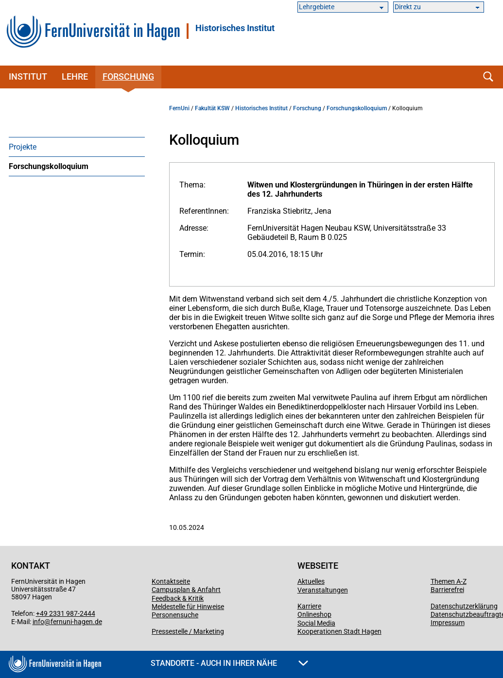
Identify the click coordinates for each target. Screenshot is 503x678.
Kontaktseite (171, 581)
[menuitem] (77, 146)
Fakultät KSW (212, 108)
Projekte (22, 147)
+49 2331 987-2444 (65, 613)
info (38, 622)
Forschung (128, 76)
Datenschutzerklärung (464, 606)
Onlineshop (314, 614)
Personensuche (175, 615)
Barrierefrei (447, 589)
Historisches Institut (235, 28)
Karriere (309, 606)
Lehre (75, 76)
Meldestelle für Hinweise (188, 606)
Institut (28, 76)
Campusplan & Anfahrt (186, 589)
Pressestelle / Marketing (188, 631)
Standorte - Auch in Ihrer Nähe (229, 663)
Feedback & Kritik (178, 598)
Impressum (448, 623)
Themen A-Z (449, 581)
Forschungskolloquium (48, 166)
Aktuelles (311, 581)
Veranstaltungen (322, 590)
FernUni (179, 108)
